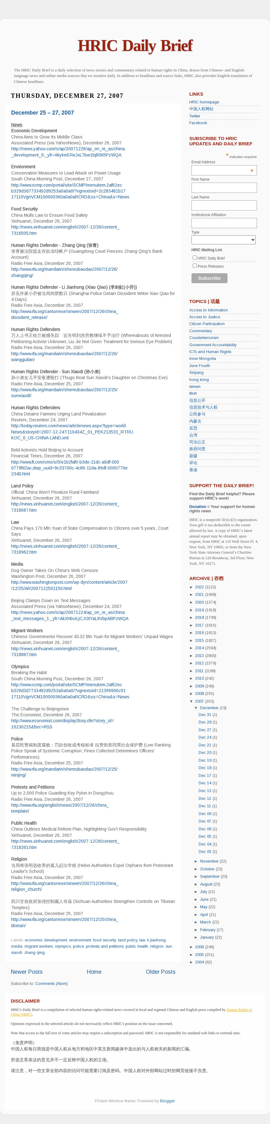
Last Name (200, 197)
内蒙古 (195, 421)
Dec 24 (206, 737)
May (204, 907)
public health (137, 946)
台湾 (193, 435)
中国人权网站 (201, 109)
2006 (200, 947)
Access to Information (208, 310)
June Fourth (199, 366)
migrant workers (39, 946)
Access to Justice (204, 317)
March (206, 922)
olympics (63, 946)
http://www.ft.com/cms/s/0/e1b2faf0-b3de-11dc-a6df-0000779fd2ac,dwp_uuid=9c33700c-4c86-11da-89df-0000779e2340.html (69, 468)
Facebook (198, 123)
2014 (200, 648)
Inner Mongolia (202, 358)
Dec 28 (206, 722)
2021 (200, 594)
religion (157, 946)
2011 (200, 671)
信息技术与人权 (203, 407)
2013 (200, 656)
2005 (200, 955)
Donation (197, 507)
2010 (200, 678)
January (207, 937)
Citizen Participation (207, 324)
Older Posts (160, 972)
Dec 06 (206, 829)
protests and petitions (105, 946)
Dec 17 (206, 775)
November (210, 861)
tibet (192, 393)
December (210, 708)
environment (80, 940)
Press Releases (211, 266)
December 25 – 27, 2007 (42, 113)
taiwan (194, 386)
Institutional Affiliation (208, 215)
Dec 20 (206, 752)
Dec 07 (206, 821)
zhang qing (34, 952)
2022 (200, 587)
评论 (193, 463)
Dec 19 (206, 760)
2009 (200, 686)
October (208, 869)
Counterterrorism (204, 338)
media (16, 946)
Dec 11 (205, 806)
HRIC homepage (204, 102)
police (78, 946)
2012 (200, 663)
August (207, 884)
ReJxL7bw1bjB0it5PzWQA (95, 154)
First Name (200, 179)
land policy (127, 940)
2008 (200, 693)
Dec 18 (206, 768)
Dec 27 (206, 730)
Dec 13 (206, 791)
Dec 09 (206, 814)
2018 (200, 617)
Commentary (200, 331)
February (208, 930)
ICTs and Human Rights (210, 352)
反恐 (193, 428)
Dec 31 (206, 715)
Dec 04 (206, 844)
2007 (200, 701)
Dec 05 (206, 836)
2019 (200, 610)
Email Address (222, 162)
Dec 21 (206, 745)
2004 (200, 962)
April (204, 915)
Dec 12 (206, 798)
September (210, 876)
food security (104, 940)
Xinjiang (196, 372)
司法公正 (197, 442)
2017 (200, 625)
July (204, 892)
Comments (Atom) (51, 983)
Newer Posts (27, 972)
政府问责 (197, 449)
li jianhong (156, 940)
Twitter (194, 116)
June (205, 899)
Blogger (167, 1101)
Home (94, 972)
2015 (200, 640)
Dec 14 (206, 783)
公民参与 (197, 414)
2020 (200, 602)
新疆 (193, 456)
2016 (200, 633)
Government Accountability (212, 345)
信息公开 (197, 400)
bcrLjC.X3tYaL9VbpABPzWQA (99, 618)
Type (195, 232)
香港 (193, 470)
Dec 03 (206, 852)
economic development (46, 940)
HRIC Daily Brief (135, 45)
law (142, 940)
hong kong (199, 380)
